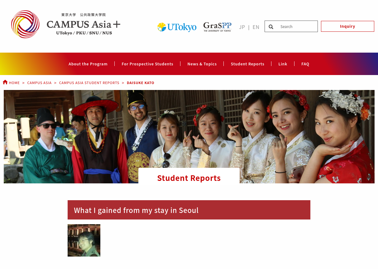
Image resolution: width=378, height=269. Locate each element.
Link (283, 63)
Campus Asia (39, 82)
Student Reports (248, 63)
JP (242, 27)
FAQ (305, 63)
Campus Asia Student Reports (89, 82)
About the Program (88, 63)
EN (256, 27)
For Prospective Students (147, 63)
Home (11, 82)
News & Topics (202, 63)
